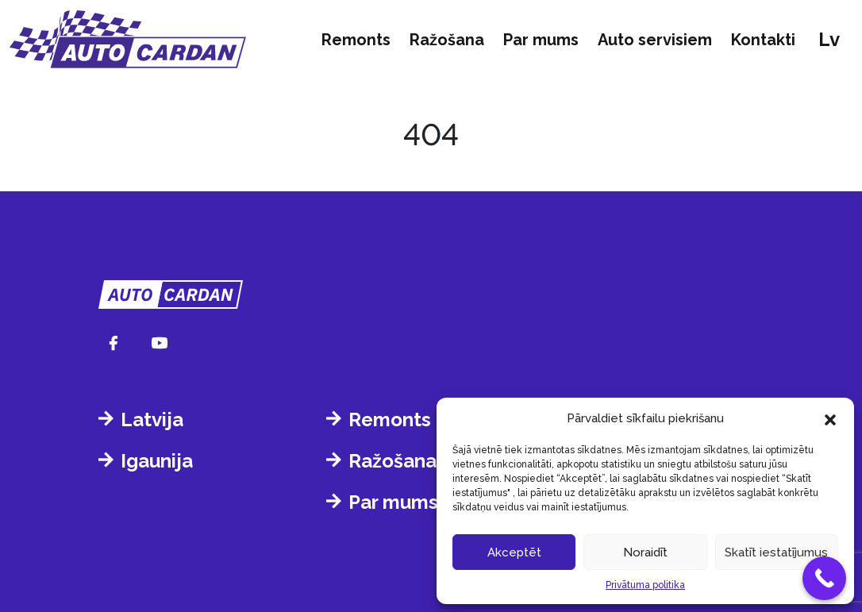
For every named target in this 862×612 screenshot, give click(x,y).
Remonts (356, 39)
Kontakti (763, 39)
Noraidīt (645, 552)
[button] (830, 418)
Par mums (541, 39)
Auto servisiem (655, 39)
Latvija (152, 419)
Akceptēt (514, 552)
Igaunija (157, 460)
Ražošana (447, 39)
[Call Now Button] (824, 578)
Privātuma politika (645, 585)
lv (829, 39)
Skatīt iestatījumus (776, 552)
